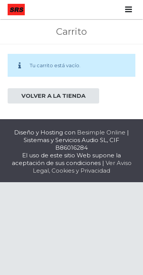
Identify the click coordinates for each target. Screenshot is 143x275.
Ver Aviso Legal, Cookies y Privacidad (82, 166)
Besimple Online (101, 132)
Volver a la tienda (53, 95)
